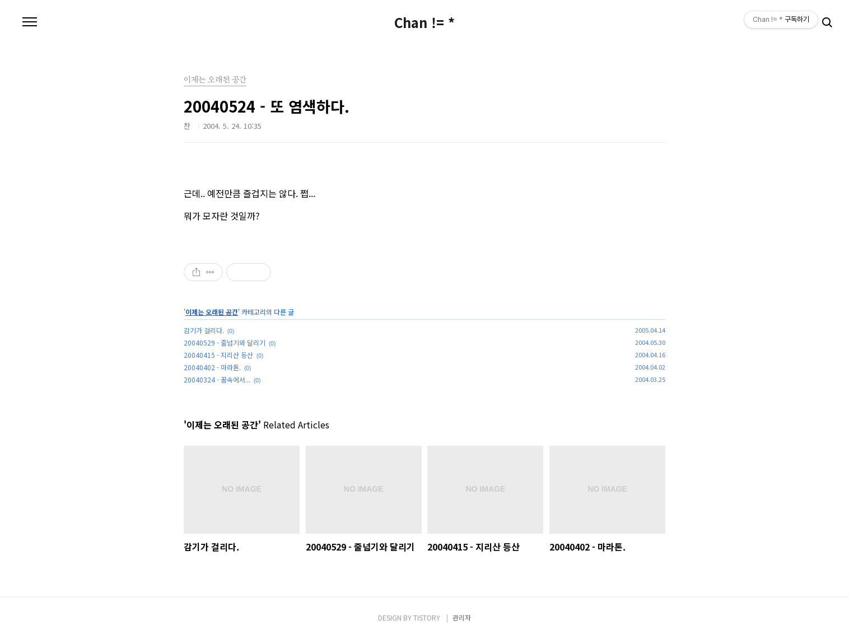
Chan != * (424, 22)
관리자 (462, 617)
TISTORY (426, 617)
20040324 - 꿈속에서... (217, 379)
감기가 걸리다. (204, 330)
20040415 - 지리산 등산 (218, 355)
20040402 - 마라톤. (212, 367)
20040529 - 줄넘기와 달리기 (224, 342)
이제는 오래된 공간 (211, 311)
